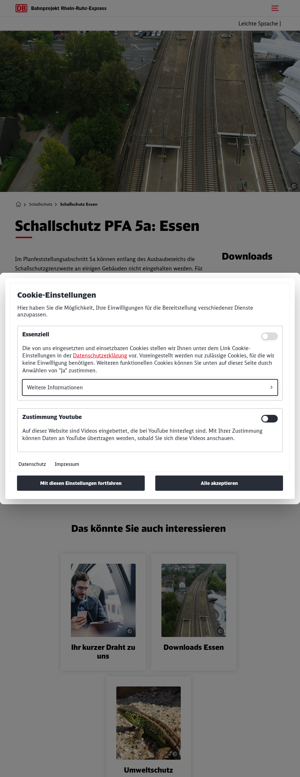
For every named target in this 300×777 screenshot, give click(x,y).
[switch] (269, 418)
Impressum (67, 464)
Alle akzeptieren (219, 483)
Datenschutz (32, 464)
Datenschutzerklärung (100, 355)
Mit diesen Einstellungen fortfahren (81, 483)
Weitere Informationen (55, 387)
